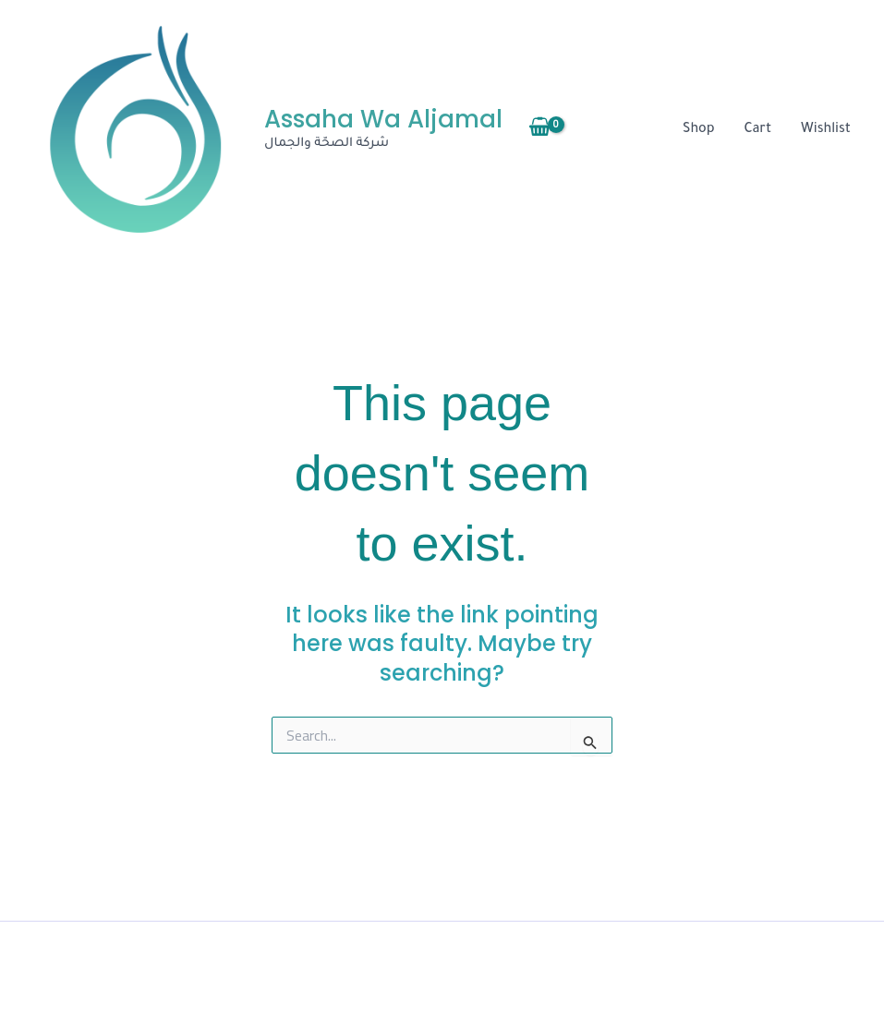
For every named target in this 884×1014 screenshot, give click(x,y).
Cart (758, 130)
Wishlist (826, 130)
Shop (699, 130)
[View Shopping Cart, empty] (540, 130)
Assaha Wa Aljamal (383, 119)
